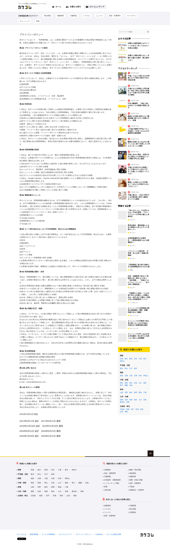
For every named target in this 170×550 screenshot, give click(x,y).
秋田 (141, 409)
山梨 (121, 392)
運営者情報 (34, 534)
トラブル (86, 16)
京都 (126, 375)
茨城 (121, 359)
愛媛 (126, 385)
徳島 (144, 383)
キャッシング (25, 21)
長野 (126, 392)
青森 (127, 409)
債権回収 (132, 476)
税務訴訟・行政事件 (136, 490)
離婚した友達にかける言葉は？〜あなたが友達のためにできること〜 (138, 184)
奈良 (140, 375)
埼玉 (135, 359)
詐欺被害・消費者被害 (112, 480)
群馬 (130, 359)
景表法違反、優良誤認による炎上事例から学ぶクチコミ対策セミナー (138, 227)
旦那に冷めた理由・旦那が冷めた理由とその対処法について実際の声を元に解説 (138, 157)
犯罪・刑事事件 (115, 16)
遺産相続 (132, 473)
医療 (105, 487)
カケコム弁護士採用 (113, 534)
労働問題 (73, 16)
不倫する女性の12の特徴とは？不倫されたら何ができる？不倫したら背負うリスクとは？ (138, 170)
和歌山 (145, 375)
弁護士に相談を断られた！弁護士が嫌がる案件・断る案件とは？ (138, 57)
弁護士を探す (73, 7)
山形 (121, 411)
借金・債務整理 (110, 473)
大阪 (130, 375)
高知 (130, 385)
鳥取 (121, 383)
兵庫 (135, 375)
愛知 (140, 392)
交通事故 (107, 470)
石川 (130, 368)
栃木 (126, 359)
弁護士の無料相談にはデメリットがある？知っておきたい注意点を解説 (138, 45)
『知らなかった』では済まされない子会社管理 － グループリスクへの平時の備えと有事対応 (138, 213)
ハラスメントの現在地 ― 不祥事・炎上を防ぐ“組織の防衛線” (138, 253)
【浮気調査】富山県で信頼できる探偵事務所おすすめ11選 (138, 266)
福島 (126, 411)
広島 (135, 383)
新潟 (121, 368)
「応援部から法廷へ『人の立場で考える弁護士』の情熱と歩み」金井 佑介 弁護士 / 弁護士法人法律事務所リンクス (139, 296)
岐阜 (130, 392)
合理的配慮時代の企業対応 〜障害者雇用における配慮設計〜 (138, 240)
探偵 (37, 21)
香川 (121, 385)
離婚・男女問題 (135, 470)
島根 (126, 383)
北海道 (122, 409)
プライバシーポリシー (83, 534)
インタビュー (133, 303)
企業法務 (107, 490)
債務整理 (60, 16)
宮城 (137, 409)
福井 (135, 368)
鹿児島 (122, 402)
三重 (144, 392)
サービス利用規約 (48, 534)
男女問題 (47, 16)
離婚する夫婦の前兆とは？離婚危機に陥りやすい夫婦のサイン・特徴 (138, 118)
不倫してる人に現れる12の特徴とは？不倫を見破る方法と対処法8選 (138, 78)
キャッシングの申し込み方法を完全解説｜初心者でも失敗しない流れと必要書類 (138, 336)
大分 (140, 400)
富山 (126, 368)
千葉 (140, 359)
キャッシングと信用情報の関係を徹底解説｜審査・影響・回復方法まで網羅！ (138, 310)
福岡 (121, 400)
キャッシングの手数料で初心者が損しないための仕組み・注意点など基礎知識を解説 (138, 323)
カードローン (132, 16)
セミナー (131, 220)
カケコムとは (21, 534)
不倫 (130, 270)
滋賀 (121, 375)
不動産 (131, 487)
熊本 (135, 400)
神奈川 (122, 361)
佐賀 (126, 400)
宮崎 (144, 400)
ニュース (99, 16)
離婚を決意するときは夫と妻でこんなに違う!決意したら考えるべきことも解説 (139, 144)
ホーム (56, 7)
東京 (144, 359)
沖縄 (127, 402)
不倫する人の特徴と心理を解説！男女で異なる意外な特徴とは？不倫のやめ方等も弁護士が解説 (138, 92)
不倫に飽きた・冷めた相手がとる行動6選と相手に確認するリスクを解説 (138, 197)
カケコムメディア (95, 7)
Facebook (98, 534)
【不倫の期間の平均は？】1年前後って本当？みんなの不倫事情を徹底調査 (138, 131)
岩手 (132, 409)
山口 (140, 383)
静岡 (135, 392)
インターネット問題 (111, 483)
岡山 (130, 383)
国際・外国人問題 (136, 480)
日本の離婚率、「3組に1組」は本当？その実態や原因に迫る (138, 105)
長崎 (130, 400)
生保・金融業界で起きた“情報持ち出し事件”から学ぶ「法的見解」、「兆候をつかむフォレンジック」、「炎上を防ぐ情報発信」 (138, 280)
